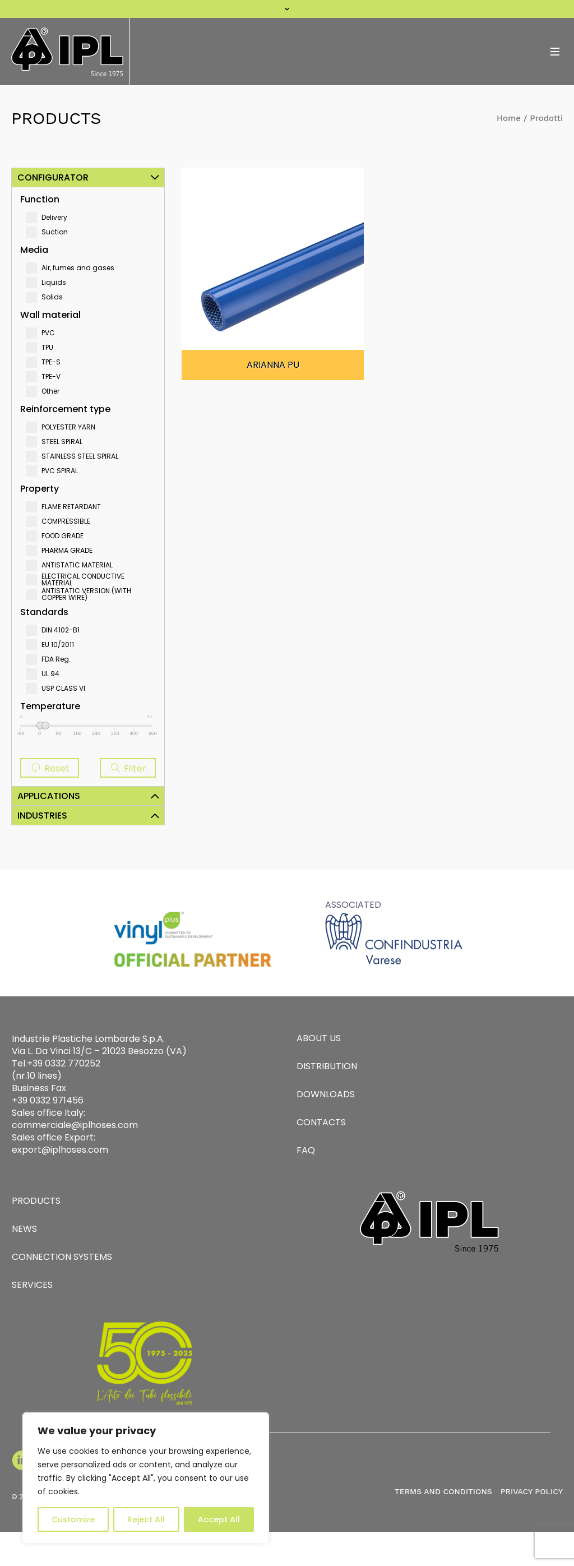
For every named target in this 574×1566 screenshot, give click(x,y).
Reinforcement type (65, 409)
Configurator (53, 177)
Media (34, 249)
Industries (42, 815)
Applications (48, 795)
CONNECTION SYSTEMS (62, 1256)
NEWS (24, 1228)
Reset (50, 768)
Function (39, 199)
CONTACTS (321, 1122)
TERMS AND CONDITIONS (443, 1491)
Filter (127, 768)
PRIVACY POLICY (532, 1491)
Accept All (219, 1519)
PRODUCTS (36, 1200)
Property (39, 488)
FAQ (306, 1150)
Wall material (50, 314)
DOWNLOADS (326, 1094)
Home (509, 118)
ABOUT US (319, 1038)
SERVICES (32, 1284)
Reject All (146, 1519)
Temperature (50, 706)
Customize (73, 1519)
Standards (44, 612)
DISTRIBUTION (327, 1066)
